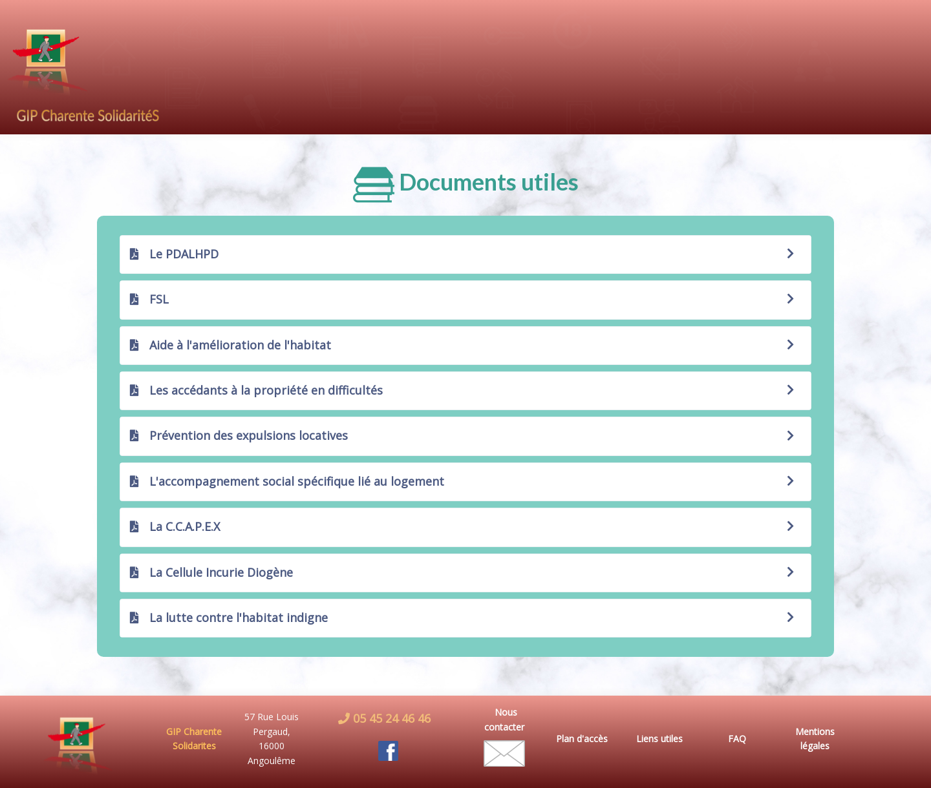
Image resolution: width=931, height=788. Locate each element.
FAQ (737, 738)
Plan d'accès (582, 738)
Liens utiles (659, 738)
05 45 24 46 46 (390, 718)
